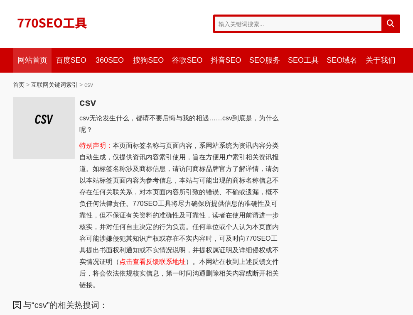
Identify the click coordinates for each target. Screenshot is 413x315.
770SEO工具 (52, 23)
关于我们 (381, 60)
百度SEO (71, 60)
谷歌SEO (187, 60)
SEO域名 (342, 60)
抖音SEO (226, 60)
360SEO (110, 60)
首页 (19, 84)
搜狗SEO (148, 60)
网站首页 (32, 60)
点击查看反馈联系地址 (152, 261)
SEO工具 (303, 60)
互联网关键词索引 (54, 84)
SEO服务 (264, 60)
